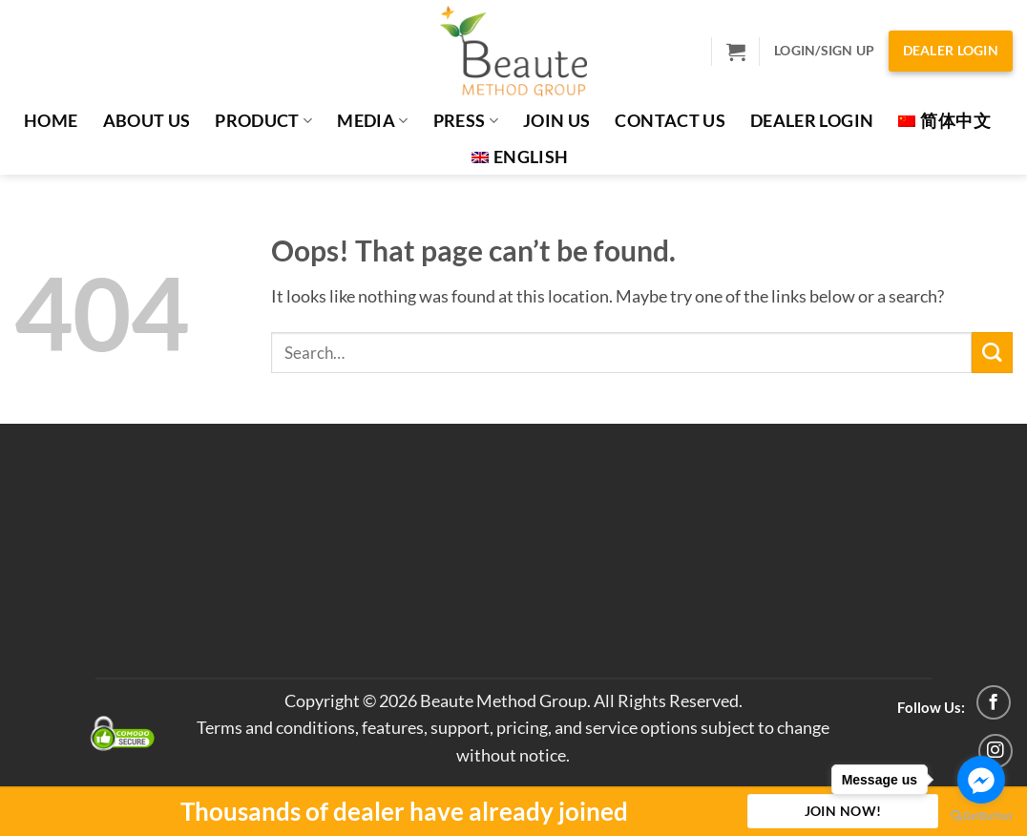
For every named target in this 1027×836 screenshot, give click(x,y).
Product (263, 121)
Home (50, 121)
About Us (147, 121)
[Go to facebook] (981, 780)
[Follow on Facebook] (993, 702)
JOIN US (556, 121)
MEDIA (372, 121)
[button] (735, 52)
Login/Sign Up (824, 50)
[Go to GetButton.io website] (981, 816)
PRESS (465, 121)
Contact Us (670, 121)
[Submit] (992, 352)
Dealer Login (950, 50)
